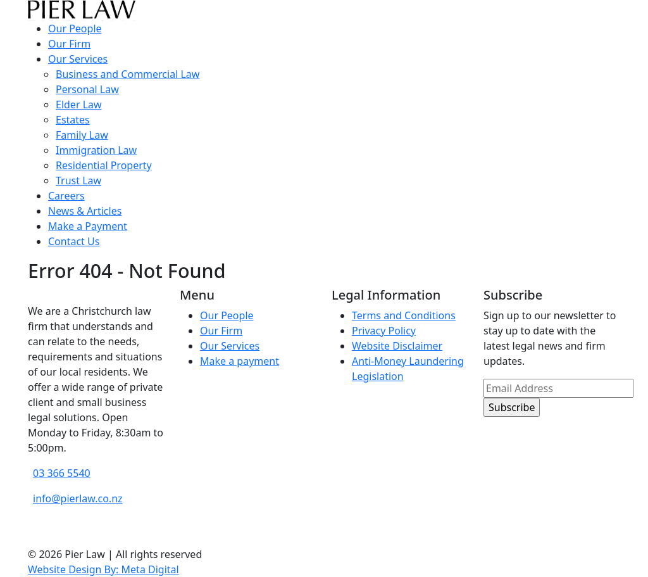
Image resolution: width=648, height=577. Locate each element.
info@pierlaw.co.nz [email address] (78, 498)
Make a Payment (87, 226)
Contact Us (73, 241)
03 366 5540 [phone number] (61, 473)
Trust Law (78, 180)
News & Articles (85, 211)
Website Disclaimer (397, 346)
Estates (73, 120)
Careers (66, 196)
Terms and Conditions (404, 315)
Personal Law (87, 89)
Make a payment (239, 361)
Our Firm (69, 44)
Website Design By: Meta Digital (103, 569)
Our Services (78, 59)
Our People (75, 28)
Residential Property (104, 165)
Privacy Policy (384, 331)
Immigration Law (96, 150)
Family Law (82, 135)
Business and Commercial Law (127, 74)
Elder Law (79, 104)
